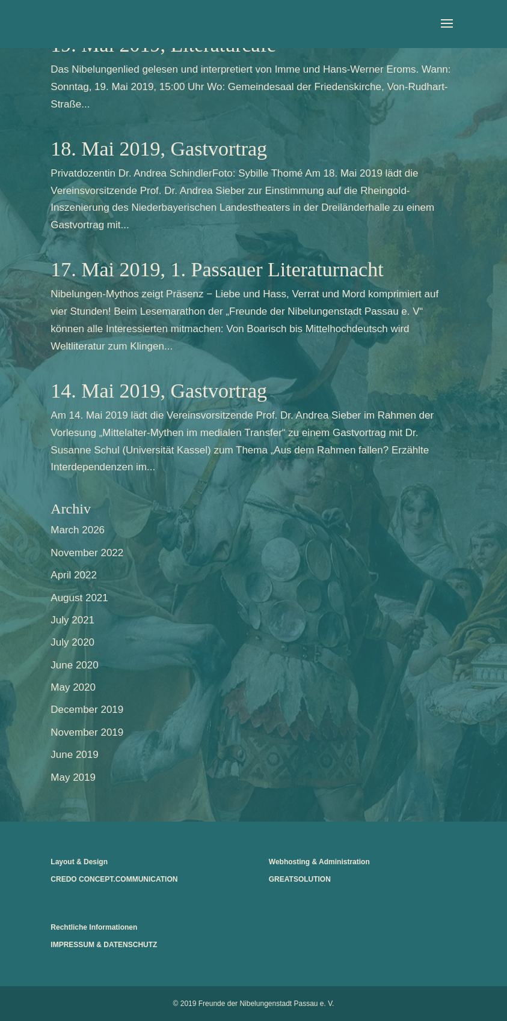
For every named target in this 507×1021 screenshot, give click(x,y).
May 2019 (73, 777)
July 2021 (72, 620)
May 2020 (73, 687)
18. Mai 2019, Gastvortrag (159, 149)
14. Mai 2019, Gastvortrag (159, 391)
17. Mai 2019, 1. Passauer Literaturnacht (217, 269)
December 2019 (87, 709)
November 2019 (87, 732)
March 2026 (78, 530)
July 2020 (72, 642)
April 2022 (74, 575)
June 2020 (74, 665)
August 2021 (79, 598)
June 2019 (74, 754)
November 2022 (87, 553)
